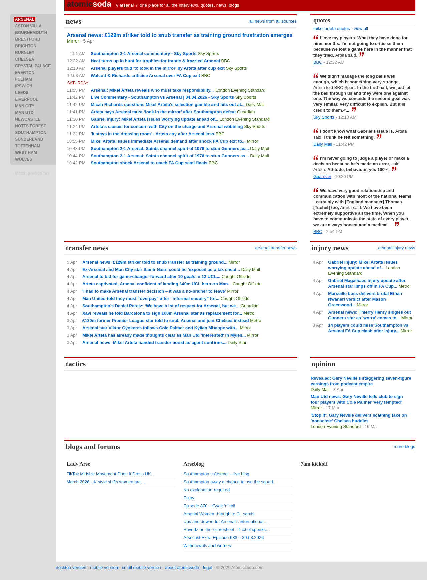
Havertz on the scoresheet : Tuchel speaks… (226, 529)
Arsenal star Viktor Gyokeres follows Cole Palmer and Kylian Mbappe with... (160, 327)
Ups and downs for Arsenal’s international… (225, 521)
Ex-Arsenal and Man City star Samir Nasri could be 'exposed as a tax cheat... (161, 269)
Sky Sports (208, 53)
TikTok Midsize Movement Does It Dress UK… (111, 473)
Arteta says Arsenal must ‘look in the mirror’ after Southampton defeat (163, 111)
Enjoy (188, 497)
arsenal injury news (396, 247)
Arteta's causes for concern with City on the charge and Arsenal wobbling (167, 126)
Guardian (246, 111)
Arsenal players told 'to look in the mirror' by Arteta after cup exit (158, 68)
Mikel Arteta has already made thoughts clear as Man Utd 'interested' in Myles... (164, 335)
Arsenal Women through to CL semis (218, 513)
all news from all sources (273, 21)
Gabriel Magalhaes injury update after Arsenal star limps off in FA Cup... (366, 283)
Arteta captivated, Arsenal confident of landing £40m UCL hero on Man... (156, 283)
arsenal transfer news (276, 247)
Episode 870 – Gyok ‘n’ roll (209, 505)
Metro (248, 313)
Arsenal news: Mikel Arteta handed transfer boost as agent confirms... (154, 342)
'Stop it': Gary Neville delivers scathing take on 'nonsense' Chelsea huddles (359, 418)
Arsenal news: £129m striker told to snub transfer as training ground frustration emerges (180, 35)
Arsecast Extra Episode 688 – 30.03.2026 (223, 537)
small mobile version (141, 567)
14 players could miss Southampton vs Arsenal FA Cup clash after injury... (368, 328)
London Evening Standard (240, 90)
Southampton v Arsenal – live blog (216, 473)
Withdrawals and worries (207, 545)
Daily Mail (255, 104)
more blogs (404, 446)
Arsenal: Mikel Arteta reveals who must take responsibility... (152, 90)
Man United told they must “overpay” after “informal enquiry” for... (150, 298)
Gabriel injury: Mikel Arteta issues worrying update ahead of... (154, 119)
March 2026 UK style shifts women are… (106, 481)
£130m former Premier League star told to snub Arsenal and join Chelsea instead (165, 320)
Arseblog (193, 464)
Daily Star (237, 342)
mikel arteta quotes (331, 28)
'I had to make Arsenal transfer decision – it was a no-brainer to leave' (154, 291)
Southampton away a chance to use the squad (228, 481)
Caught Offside (236, 276)
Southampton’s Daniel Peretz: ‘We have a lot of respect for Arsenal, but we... (161, 305)
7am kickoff (314, 464)
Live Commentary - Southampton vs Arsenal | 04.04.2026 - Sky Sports (162, 97)
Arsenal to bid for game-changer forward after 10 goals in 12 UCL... (151, 276)
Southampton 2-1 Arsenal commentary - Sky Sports (143, 53)
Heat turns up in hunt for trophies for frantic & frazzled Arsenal (155, 60)
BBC (225, 60)
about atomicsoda (182, 567)
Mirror (73, 41)
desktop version (71, 567)
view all (361, 28)
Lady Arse (78, 464)
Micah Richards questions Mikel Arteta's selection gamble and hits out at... (168, 104)
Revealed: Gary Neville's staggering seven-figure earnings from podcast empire (361, 381)
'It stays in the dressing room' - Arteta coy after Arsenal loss (152, 133)
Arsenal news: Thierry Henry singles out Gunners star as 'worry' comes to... (369, 315)
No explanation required (206, 489)
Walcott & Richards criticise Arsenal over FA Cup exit (145, 75)
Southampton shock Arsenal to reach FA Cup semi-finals (149, 162)
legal (207, 567)
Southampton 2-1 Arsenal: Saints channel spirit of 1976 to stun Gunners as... (170, 148)
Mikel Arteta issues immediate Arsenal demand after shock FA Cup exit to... (168, 141)
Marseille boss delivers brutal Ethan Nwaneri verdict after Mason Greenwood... (365, 299)
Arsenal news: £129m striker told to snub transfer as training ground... (154, 262)
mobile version (104, 567)
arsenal (127, 5)
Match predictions (32, 173)
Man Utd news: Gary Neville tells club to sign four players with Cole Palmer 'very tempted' (357, 399)
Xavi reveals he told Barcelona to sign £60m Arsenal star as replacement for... (162, 313)
